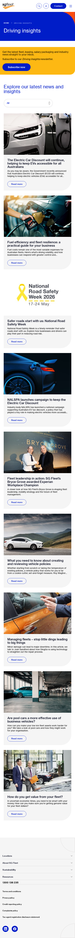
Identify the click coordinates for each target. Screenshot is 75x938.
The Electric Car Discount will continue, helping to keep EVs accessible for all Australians (36, 163)
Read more (16, 184)
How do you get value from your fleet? (35, 797)
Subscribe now (16, 67)
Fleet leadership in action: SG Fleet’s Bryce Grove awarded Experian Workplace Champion (34, 482)
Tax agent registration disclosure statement (21, 917)
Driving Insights (23, 23)
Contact (58, 6)
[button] (46, 6)
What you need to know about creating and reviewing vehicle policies (35, 562)
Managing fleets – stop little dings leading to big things (37, 641)
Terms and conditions (11, 891)
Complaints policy (10, 910)
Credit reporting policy (12, 904)
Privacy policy (8, 898)
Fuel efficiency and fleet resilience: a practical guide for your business (33, 244)
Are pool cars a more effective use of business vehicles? (34, 719)
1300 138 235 (10, 882)
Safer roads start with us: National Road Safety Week (36, 322)
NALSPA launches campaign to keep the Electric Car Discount (36, 401)
